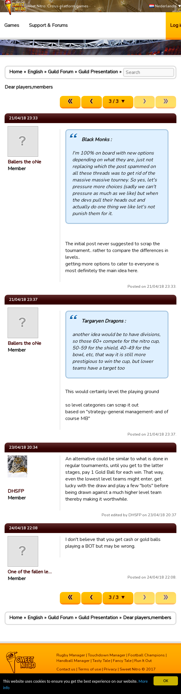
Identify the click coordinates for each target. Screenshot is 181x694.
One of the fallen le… (30, 571)
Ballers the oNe (24, 162)
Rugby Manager (70, 655)
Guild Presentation (98, 71)
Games (11, 25)
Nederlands (162, 6)
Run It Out (143, 660)
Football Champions (146, 655)
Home (15, 71)
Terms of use (89, 669)
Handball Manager (73, 660)
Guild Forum (60, 71)
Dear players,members (147, 617)
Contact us (65, 669)
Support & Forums (48, 25)
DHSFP (16, 491)
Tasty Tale (101, 660)
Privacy (110, 669)
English (35, 71)
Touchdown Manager (106, 655)
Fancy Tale (122, 660)
